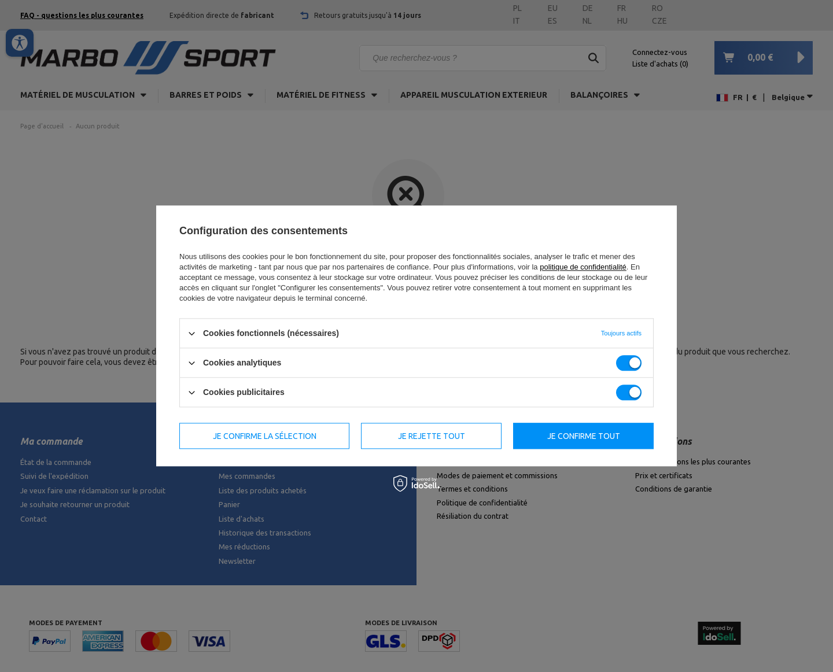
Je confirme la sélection (264, 436)
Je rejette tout (431, 436)
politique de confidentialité (583, 267)
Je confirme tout (583, 436)
